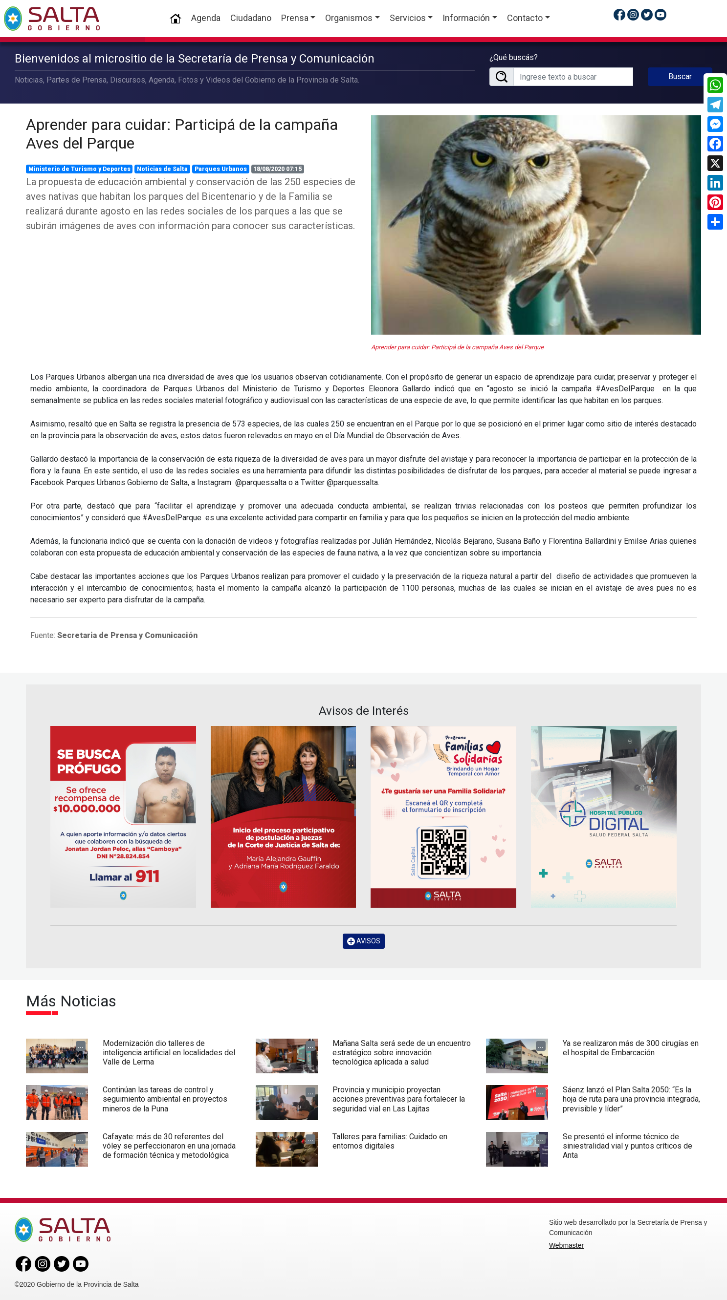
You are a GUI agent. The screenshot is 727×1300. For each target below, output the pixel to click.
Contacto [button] (525, 18)
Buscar (680, 76)
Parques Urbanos (221, 168)
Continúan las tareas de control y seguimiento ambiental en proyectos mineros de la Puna (165, 1099)
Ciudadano (250, 18)
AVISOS (363, 941)
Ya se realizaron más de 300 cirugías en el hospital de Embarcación (631, 1048)
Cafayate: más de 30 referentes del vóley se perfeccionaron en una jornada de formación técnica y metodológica (169, 1145)
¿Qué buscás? (513, 57)
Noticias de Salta (162, 168)
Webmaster (566, 1245)
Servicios (408, 18)
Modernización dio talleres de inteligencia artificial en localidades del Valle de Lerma (169, 1052)
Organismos (349, 18)
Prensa (294, 18)
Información (466, 18)
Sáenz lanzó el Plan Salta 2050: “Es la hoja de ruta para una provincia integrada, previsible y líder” (631, 1099)
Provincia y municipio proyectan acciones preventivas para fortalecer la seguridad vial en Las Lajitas (398, 1099)
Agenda (205, 18)
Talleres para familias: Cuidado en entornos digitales (389, 1140)
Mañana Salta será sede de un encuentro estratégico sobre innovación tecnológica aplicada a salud (401, 1052)
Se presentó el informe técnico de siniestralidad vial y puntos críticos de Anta (627, 1145)
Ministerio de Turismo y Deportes (79, 168)
